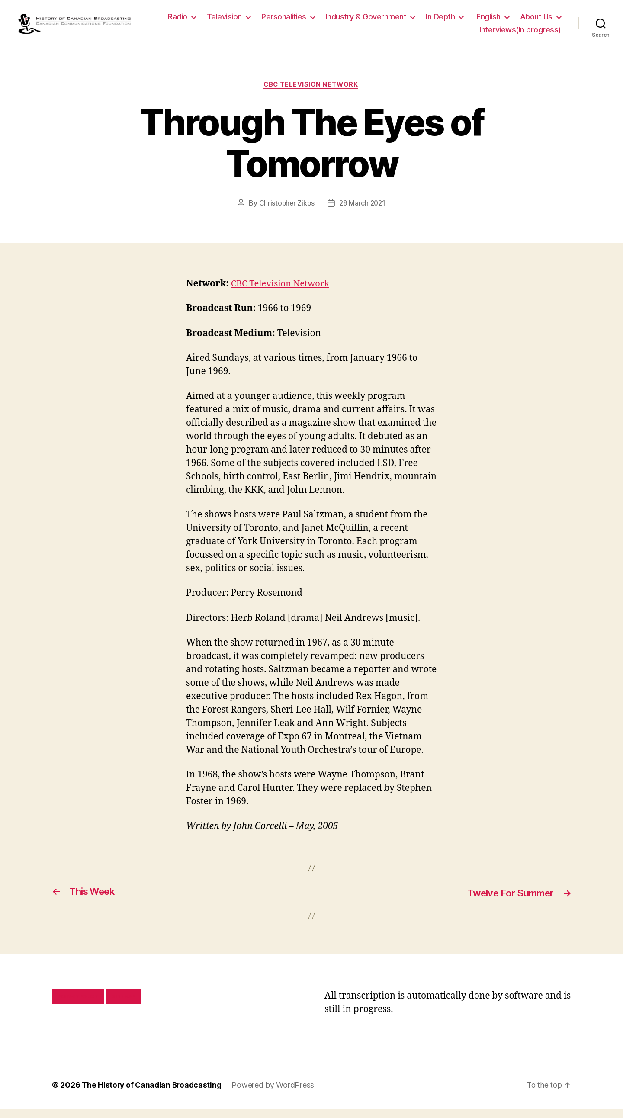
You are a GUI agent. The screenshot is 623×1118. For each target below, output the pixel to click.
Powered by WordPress (276, 1093)
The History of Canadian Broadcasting (153, 1093)
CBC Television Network (311, 93)
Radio (229, 21)
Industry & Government (418, 21)
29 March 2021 (363, 212)
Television (276, 21)
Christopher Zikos (286, 212)
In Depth (492, 21)
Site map (123, 1005)
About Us (443, 33)
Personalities (335, 21)
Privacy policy (78, 1005)
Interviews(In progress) (520, 33)
